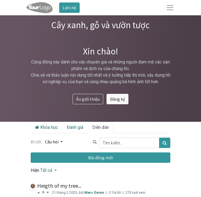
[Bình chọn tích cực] (39, 192)
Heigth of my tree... (59, 185)
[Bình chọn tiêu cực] (47, 192)
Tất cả (46, 170)
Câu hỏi (52, 141)
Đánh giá (75, 127)
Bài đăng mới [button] (100, 157)
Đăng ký (117, 99)
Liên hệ (69, 7)
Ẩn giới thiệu (88, 99)
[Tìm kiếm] (164, 143)
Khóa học (46, 127)
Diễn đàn (100, 127)
